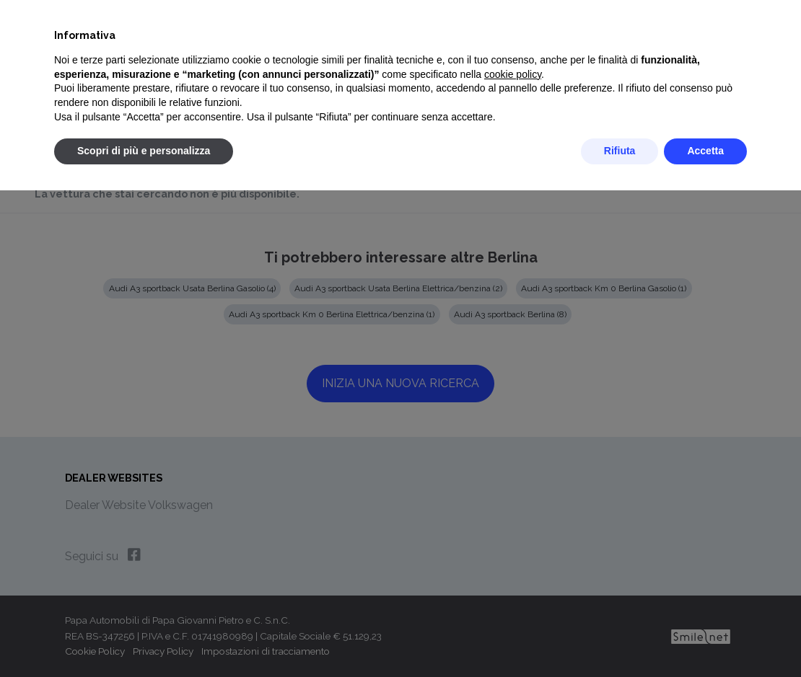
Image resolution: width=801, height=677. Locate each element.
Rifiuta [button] (620, 150)
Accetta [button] (705, 150)
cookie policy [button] (512, 74)
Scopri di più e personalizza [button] (143, 150)
